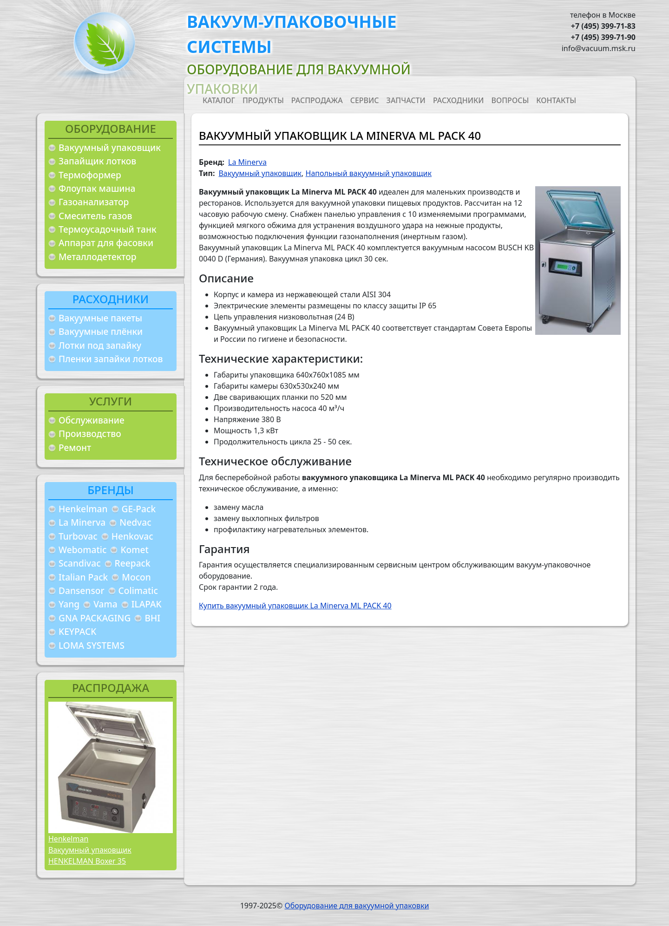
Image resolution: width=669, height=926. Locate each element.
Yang (69, 604)
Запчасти (406, 100)
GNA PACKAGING (95, 618)
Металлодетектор (98, 256)
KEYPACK (77, 631)
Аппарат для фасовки (106, 243)
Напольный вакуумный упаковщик (369, 173)
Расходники (458, 100)
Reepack (133, 563)
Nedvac (135, 522)
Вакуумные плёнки (101, 331)
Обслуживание (92, 420)
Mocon (136, 577)
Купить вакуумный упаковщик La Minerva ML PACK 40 (295, 605)
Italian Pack (83, 577)
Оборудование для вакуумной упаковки (356, 905)
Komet (134, 549)
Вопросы (510, 100)
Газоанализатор (94, 202)
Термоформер (90, 175)
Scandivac (80, 563)
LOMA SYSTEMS (92, 645)
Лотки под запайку (100, 345)
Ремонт (75, 447)
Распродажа (317, 100)
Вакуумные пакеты (100, 318)
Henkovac (132, 536)
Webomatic (82, 549)
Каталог (219, 100)
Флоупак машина (97, 188)
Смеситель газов (95, 216)
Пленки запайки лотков (111, 359)
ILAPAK (146, 604)
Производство (90, 433)
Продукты (263, 100)
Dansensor (82, 590)
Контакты (556, 100)
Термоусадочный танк (108, 229)
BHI (152, 618)
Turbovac (78, 536)
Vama (105, 604)
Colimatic (138, 590)
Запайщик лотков (97, 161)
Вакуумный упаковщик (110, 147)
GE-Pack (139, 509)
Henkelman (83, 509)
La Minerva (82, 522)
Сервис (364, 100)
